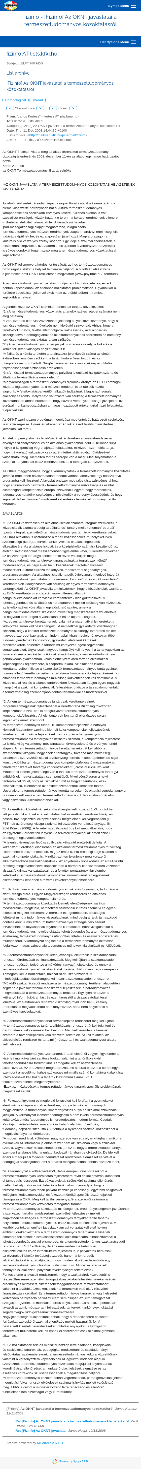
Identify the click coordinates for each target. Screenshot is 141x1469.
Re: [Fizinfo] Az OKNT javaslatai (41, 1430)
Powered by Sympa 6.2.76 (73, 1461)
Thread (37, 100)
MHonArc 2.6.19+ (50, 1443)
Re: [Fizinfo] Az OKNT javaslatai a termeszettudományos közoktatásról (72, 1421)
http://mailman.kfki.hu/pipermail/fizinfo (57, 135)
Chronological (15, 100)
